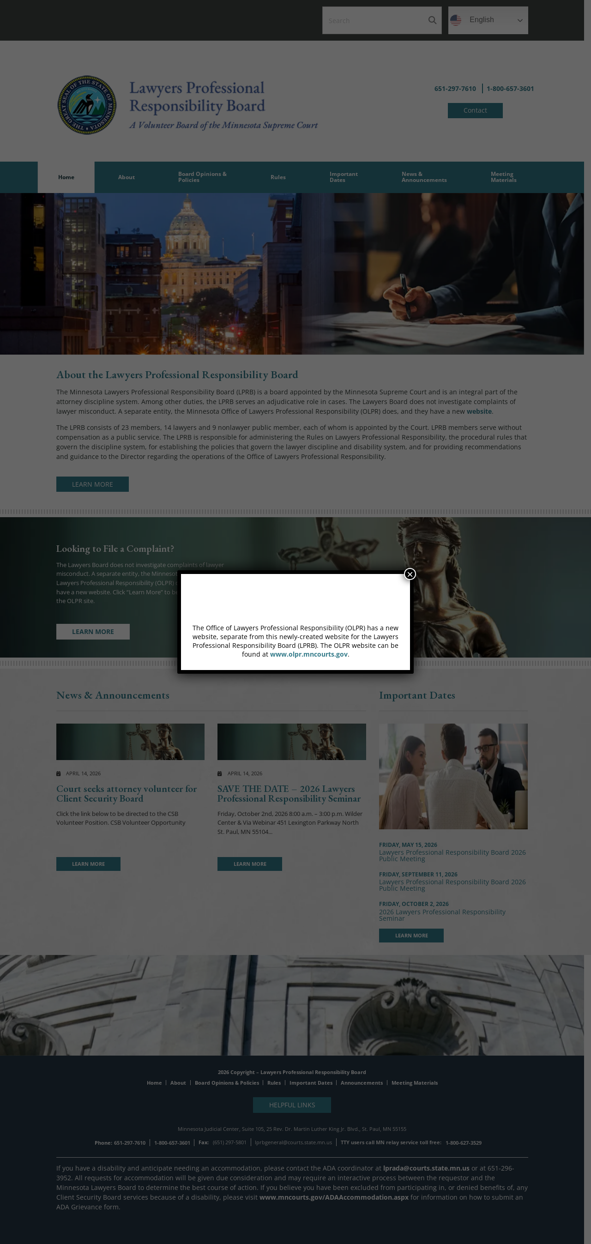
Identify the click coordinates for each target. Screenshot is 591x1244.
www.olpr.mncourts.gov (309, 654)
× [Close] (410, 574)
